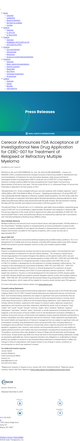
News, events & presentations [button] (40, 133)
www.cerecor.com (45, 284)
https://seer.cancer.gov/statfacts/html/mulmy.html (50, 370)
